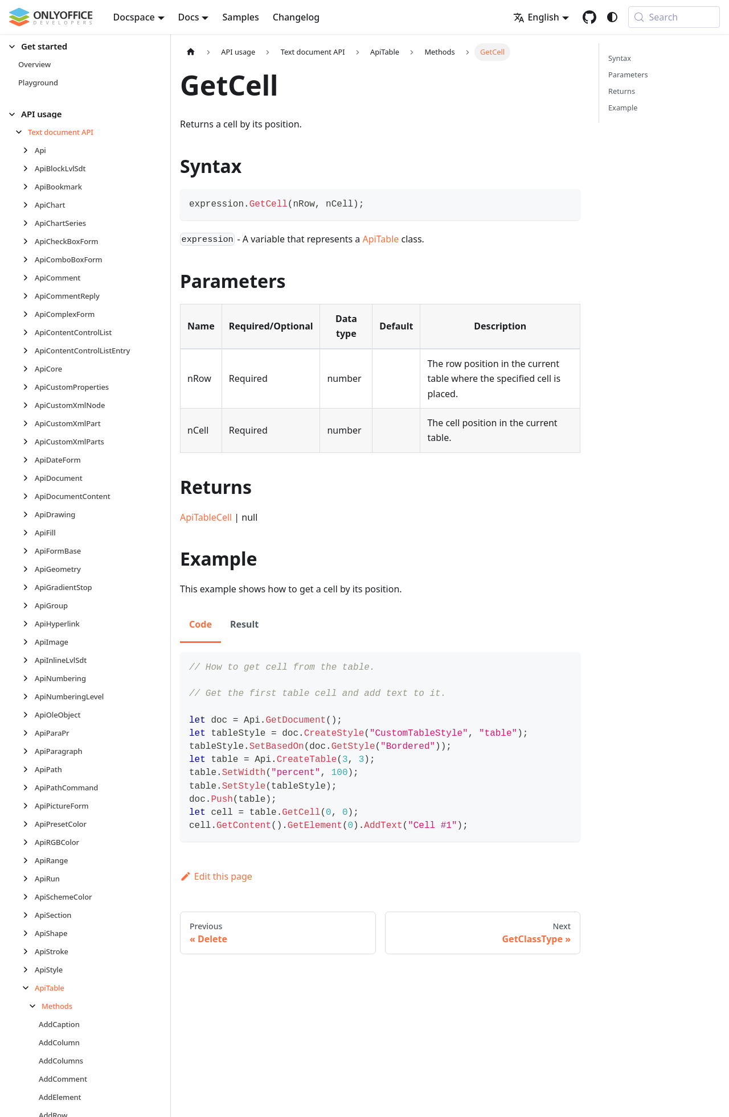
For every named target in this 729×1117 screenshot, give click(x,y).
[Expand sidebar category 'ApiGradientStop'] (29, 587)
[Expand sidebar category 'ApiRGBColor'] (29, 842)
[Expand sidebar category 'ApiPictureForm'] (29, 806)
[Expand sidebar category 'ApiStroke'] (29, 951)
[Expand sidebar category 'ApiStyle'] (29, 970)
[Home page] (191, 52)
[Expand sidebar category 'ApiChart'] (29, 205)
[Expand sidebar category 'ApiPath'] (29, 769)
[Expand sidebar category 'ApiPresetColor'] (29, 824)
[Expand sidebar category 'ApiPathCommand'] (29, 787)
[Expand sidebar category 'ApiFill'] (29, 533)
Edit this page (216, 876)
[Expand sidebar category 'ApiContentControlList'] (29, 332)
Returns (621, 91)
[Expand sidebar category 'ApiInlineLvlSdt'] (29, 660)
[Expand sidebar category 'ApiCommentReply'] (29, 296)
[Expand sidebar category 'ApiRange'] (29, 860)
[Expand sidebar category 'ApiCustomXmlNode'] (29, 405)
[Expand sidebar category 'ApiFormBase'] (29, 551)
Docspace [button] (134, 17)
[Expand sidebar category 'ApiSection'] (29, 915)
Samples (240, 17)
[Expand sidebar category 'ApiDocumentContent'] (29, 496)
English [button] (536, 17)
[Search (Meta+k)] (674, 17)
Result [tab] (244, 624)
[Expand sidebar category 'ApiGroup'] (29, 605)
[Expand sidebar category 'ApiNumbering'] (29, 678)
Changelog (296, 17)
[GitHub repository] (589, 17)
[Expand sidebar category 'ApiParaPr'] (29, 733)
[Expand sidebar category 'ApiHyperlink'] (29, 624)
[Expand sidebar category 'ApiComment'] (29, 278)
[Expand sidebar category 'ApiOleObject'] (29, 715)
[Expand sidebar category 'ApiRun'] (29, 879)
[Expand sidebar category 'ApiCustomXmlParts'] (29, 442)
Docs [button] (188, 17)
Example (622, 107)
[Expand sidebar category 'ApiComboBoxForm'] (29, 259)
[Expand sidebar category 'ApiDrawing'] (29, 514)
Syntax (619, 58)
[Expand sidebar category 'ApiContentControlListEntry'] (29, 350)
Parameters (628, 74)
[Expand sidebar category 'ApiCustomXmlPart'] (29, 423)
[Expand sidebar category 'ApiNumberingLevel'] (29, 696)
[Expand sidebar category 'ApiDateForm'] (29, 460)
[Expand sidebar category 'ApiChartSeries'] (29, 223)
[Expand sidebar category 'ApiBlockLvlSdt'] (29, 168)
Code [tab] (200, 624)
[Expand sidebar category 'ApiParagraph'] (29, 751)
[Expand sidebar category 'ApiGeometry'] (29, 569)
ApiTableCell (206, 517)
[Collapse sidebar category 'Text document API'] (22, 132)
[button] (80, 46)
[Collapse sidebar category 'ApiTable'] (29, 988)
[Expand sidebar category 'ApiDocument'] (29, 478)
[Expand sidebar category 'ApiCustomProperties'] (29, 387)
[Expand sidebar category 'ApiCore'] (29, 369)
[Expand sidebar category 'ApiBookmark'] (29, 187)
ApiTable (381, 239)
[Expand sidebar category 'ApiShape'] (29, 933)
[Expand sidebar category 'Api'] (29, 150)
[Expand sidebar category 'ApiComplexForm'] (29, 314)
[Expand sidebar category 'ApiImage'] (29, 642)
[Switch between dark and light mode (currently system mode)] (612, 17)
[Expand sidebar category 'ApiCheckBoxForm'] (29, 241)
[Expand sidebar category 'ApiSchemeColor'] (29, 897)
